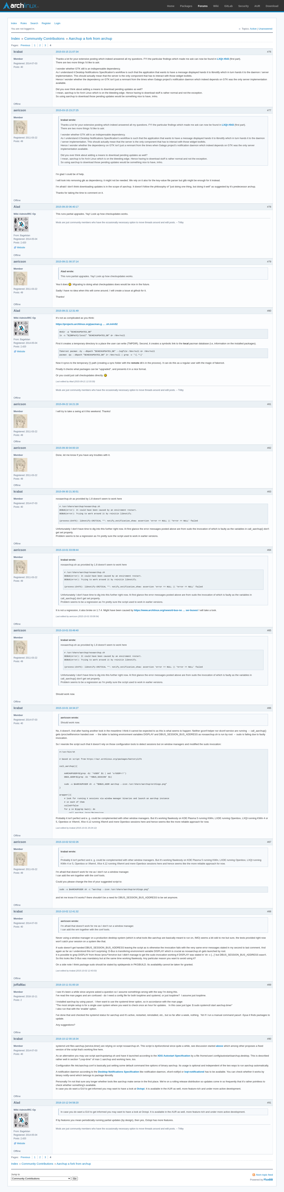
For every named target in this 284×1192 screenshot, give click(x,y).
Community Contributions (44, 38)
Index (14, 23)
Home (171, 6)
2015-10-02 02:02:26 (67, 842)
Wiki (216, 6)
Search (34, 23)
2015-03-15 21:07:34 (67, 51)
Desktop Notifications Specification (118, 1071)
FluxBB (268, 1179)
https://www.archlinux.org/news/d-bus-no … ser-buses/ (166, 610)
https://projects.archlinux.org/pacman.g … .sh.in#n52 (87, 324)
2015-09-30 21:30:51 (67, 491)
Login (57, 23)
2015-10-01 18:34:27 (67, 708)
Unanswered (265, 28)
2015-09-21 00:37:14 (67, 261)
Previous (25, 45)
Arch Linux (21, 5)
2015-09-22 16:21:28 (67, 404)
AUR (257, 6)
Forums (202, 6)
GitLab (228, 6)
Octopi (141, 1088)
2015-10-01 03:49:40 (67, 630)
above (219, 1046)
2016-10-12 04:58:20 (67, 1102)
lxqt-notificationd (194, 1071)
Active (253, 28)
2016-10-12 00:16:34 (67, 1038)
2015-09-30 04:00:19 (67, 447)
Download (272, 6)
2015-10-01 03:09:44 (67, 550)
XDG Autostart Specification (174, 1055)
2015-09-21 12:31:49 (67, 310)
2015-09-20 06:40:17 (67, 206)
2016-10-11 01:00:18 (67, 984)
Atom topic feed (264, 1174)
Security (243, 6)
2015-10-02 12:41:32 (67, 911)
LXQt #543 (223, 58)
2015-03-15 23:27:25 (67, 110)
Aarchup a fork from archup (90, 38)
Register (46, 23)
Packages (186, 6)
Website (21, 247)
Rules (24, 23)
